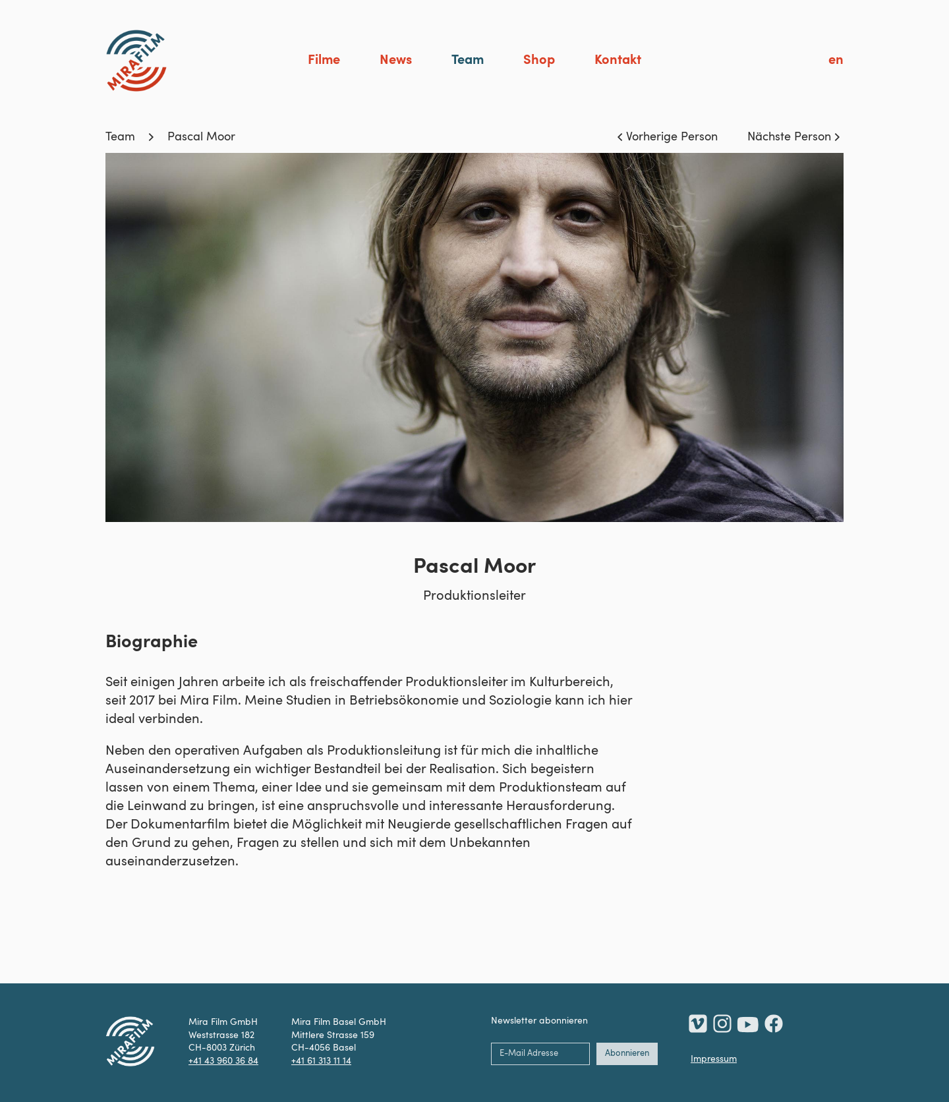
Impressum (714, 1059)
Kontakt (617, 60)
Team (467, 60)
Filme (324, 60)
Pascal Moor (201, 137)
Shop (539, 60)
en (836, 60)
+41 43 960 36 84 (223, 1061)
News (396, 60)
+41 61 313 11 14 (321, 1061)
